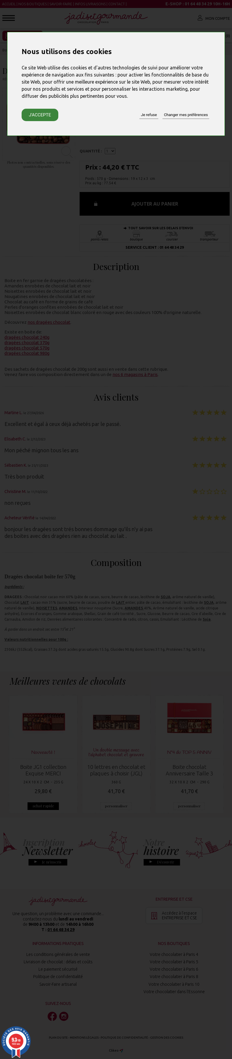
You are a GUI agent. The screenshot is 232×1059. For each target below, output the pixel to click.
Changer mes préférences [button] (186, 115)
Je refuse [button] (149, 115)
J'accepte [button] (40, 115)
